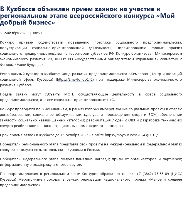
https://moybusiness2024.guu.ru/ (131, 134)
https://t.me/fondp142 (75, 79)
